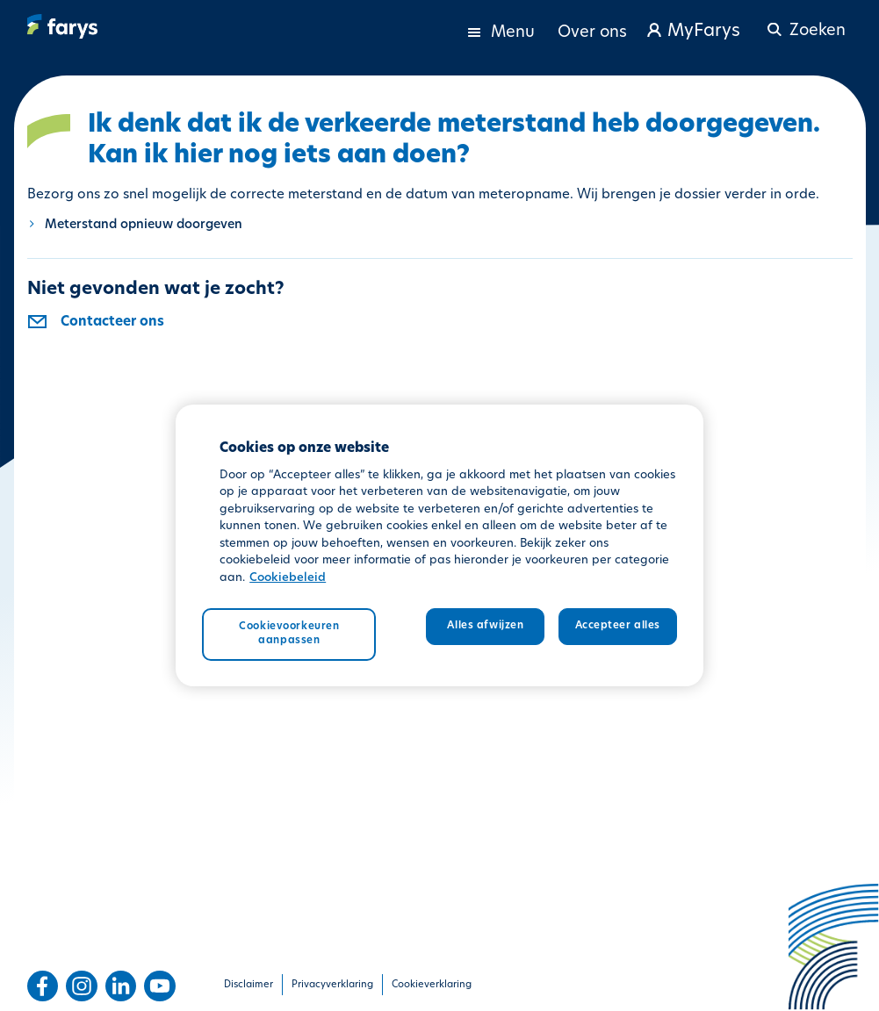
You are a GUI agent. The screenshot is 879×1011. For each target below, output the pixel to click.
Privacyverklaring (332, 985)
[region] (439, 545)
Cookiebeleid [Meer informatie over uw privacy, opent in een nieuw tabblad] (287, 578)
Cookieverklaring (432, 985)
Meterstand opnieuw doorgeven (143, 225)
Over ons (592, 33)
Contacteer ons (112, 322)
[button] (804, 23)
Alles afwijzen (485, 625)
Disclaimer (248, 985)
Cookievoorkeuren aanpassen (289, 633)
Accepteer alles (618, 625)
